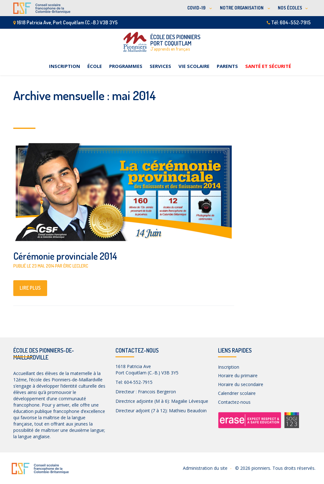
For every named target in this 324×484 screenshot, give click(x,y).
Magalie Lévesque (189, 401)
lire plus (30, 288)
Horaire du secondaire (240, 384)
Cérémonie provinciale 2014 (65, 256)
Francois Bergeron (157, 392)
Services (160, 66)
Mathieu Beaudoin (188, 411)
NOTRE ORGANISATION (242, 7)
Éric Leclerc (75, 266)
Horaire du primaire (238, 375)
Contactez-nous (234, 402)
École (94, 66)
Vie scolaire (193, 66)
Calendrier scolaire (237, 393)
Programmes (125, 66)
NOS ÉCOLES (290, 7)
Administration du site (205, 468)
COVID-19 (196, 7)
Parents (227, 66)
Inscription (64, 66)
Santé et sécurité (268, 66)
